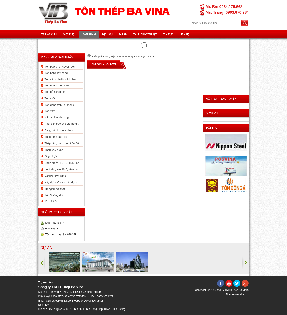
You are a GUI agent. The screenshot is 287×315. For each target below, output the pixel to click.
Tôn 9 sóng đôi (54, 195)
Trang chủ (49, 34)
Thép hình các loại (56, 136)
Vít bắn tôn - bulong (57, 117)
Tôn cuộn (50, 98)
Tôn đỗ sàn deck (55, 91)
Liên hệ (184, 34)
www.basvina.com (94, 300)
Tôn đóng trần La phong (59, 104)
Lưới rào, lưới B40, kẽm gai (61, 169)
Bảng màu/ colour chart (59, 130)
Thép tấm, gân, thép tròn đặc (62, 143)
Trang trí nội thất (55, 189)
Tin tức (168, 34)
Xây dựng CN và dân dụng (61, 182)
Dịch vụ (107, 34)
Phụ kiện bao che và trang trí (62, 123)
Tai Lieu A (51, 200)
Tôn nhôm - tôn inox (57, 85)
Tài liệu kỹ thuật (145, 34)
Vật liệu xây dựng (55, 175)
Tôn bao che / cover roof (60, 66)
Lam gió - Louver (146, 56)
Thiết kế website (235, 294)
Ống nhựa (51, 156)
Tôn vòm (50, 110)
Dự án (123, 34)
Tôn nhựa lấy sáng (56, 72)
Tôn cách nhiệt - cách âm (60, 79)
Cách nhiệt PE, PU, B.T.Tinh (62, 162)
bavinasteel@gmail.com (59, 300)
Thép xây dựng (54, 149)
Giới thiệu (69, 34)
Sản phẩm (89, 34)
